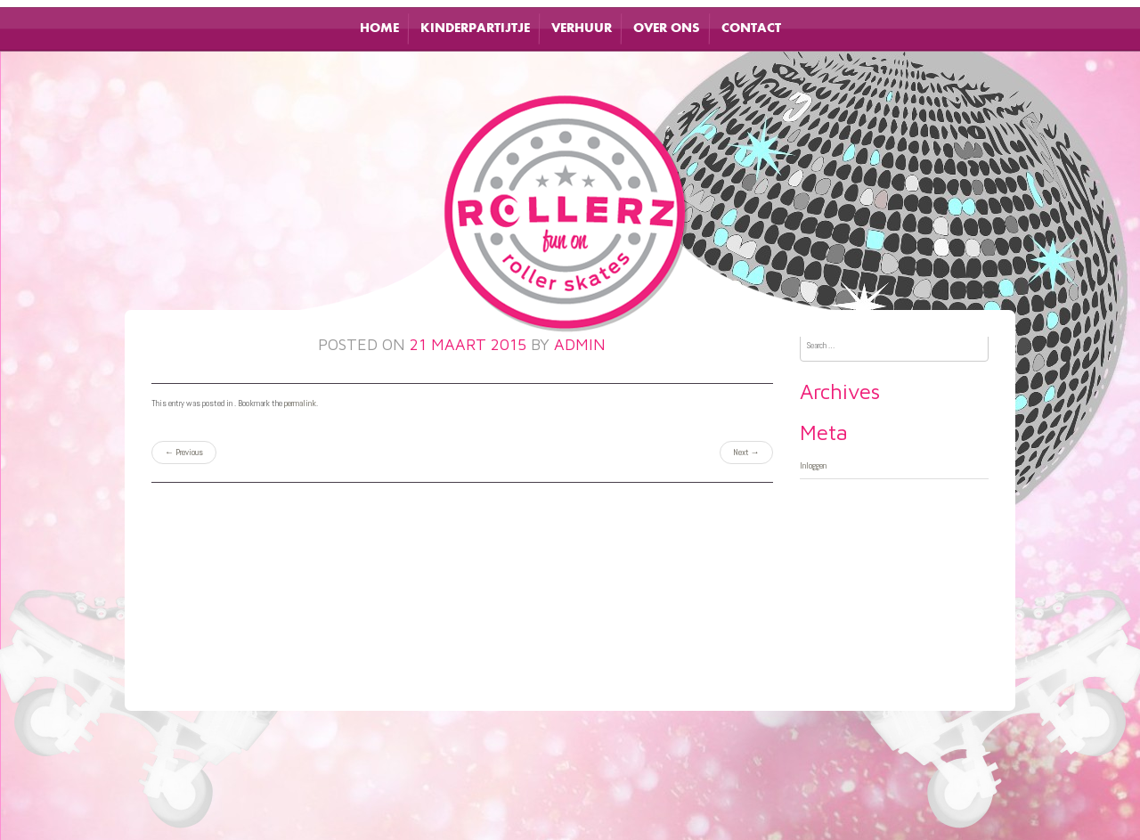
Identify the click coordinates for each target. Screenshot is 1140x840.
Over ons (666, 29)
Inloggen (813, 465)
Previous (184, 452)
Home (379, 29)
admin (580, 344)
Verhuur (581, 29)
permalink (300, 403)
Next (746, 452)
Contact (751, 29)
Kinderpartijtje (475, 29)
